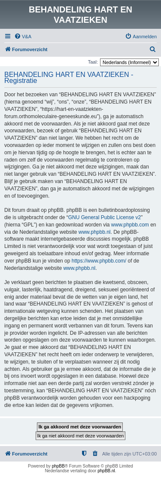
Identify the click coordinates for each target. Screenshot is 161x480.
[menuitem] (22, 36)
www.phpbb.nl (95, 232)
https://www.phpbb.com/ (99, 261)
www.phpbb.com (130, 225)
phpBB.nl (106, 470)
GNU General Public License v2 (104, 217)
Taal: (93, 61)
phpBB (58, 466)
